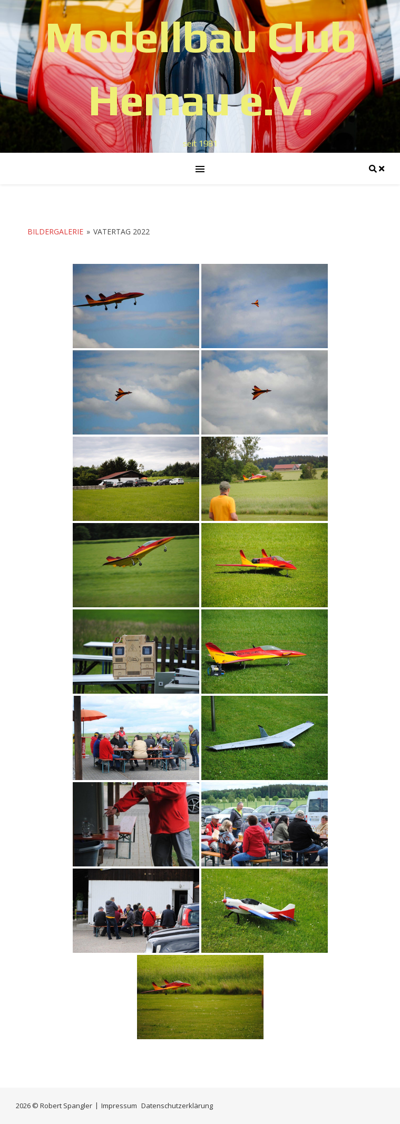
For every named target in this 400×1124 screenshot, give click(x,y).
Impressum (119, 1105)
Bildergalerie (55, 231)
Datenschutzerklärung (177, 1105)
